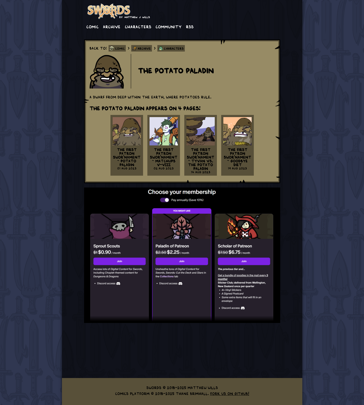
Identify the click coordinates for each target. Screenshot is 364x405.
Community (168, 26)
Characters (138, 26)
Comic (92, 26)
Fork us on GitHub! (229, 393)
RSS (189, 26)
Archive (111, 26)
